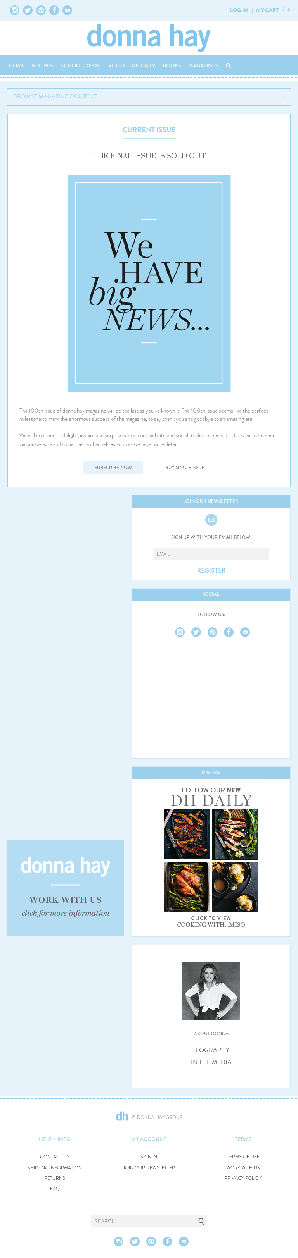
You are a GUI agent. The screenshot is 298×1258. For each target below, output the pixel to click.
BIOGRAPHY (211, 1050)
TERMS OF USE (243, 1157)
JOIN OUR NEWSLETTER (149, 1168)
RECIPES (42, 65)
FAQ (55, 1189)
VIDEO (116, 65)
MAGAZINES (203, 65)
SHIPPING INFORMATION (55, 1168)
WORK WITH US (243, 1168)
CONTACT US (54, 1157)
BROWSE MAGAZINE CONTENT (55, 96)
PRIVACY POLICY (243, 1178)
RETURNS (54, 1178)
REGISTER (211, 571)
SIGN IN (148, 1157)
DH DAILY (143, 65)
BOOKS (172, 65)
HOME (17, 65)
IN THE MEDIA (211, 1062)
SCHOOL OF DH (81, 65)
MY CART (267, 10)
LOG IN (239, 10)
